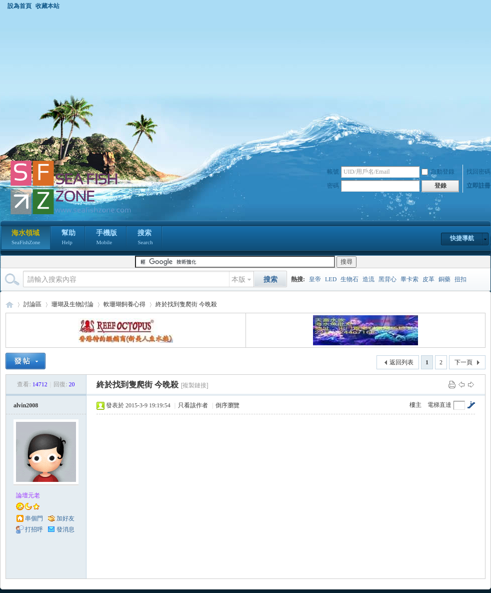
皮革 (428, 279)
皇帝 (315, 279)
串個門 (34, 518)
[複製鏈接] (194, 385)
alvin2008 (26, 405)
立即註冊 (478, 185)
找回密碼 (478, 171)
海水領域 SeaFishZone (10, 304)
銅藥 (444, 279)
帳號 (333, 171)
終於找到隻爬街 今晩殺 (186, 304)
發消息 (65, 529)
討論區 (33, 304)
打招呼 (34, 529)
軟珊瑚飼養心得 (125, 304)
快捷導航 (462, 238)
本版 (239, 279)
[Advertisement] (245, 85)
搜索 (145, 238)
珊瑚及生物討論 (73, 304)
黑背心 (387, 279)
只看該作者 (193, 405)
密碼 (333, 185)
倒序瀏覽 (228, 405)
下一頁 (463, 362)
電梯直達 (440, 404)
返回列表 (402, 362)
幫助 (69, 238)
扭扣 (460, 279)
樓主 (416, 404)
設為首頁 (20, 6)
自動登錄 (438, 171)
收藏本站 (48, 6)
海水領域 (26, 238)
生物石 (349, 279)
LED (330, 279)
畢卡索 (409, 279)
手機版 (106, 238)
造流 (368, 279)
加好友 (65, 518)
